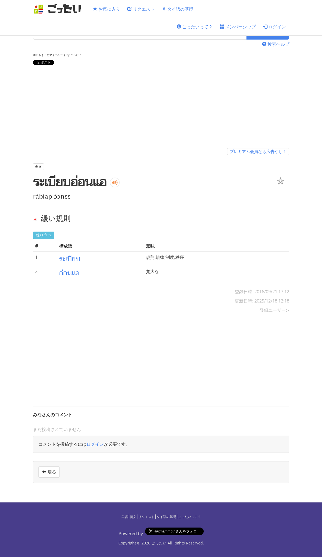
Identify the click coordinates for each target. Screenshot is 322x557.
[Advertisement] (161, 108)
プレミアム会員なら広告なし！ (258, 151)
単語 (124, 516)
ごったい (159, 543)
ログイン (274, 27)
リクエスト (141, 9)
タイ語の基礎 (177, 9)
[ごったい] (59, 9)
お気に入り (106, 9)
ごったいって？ (195, 27)
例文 (133, 516)
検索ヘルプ (275, 44)
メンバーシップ (238, 27)
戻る (49, 472)
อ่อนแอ (69, 273)
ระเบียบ (69, 259)
